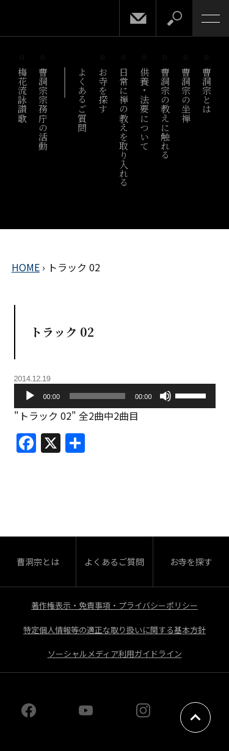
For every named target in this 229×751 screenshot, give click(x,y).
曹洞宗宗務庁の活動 (43, 108)
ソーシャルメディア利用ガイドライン (115, 653)
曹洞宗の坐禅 (186, 95)
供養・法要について (145, 108)
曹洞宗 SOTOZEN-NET (36, 19)
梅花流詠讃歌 (22, 95)
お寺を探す (103, 90)
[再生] (30, 396)
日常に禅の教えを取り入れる (124, 127)
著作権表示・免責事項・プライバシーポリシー (114, 605)
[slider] (97, 396)
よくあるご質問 (82, 99)
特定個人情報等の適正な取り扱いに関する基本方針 (114, 630)
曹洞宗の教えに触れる (165, 113)
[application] (115, 396)
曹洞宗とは (207, 90)
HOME (26, 267)
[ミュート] (165, 396)
